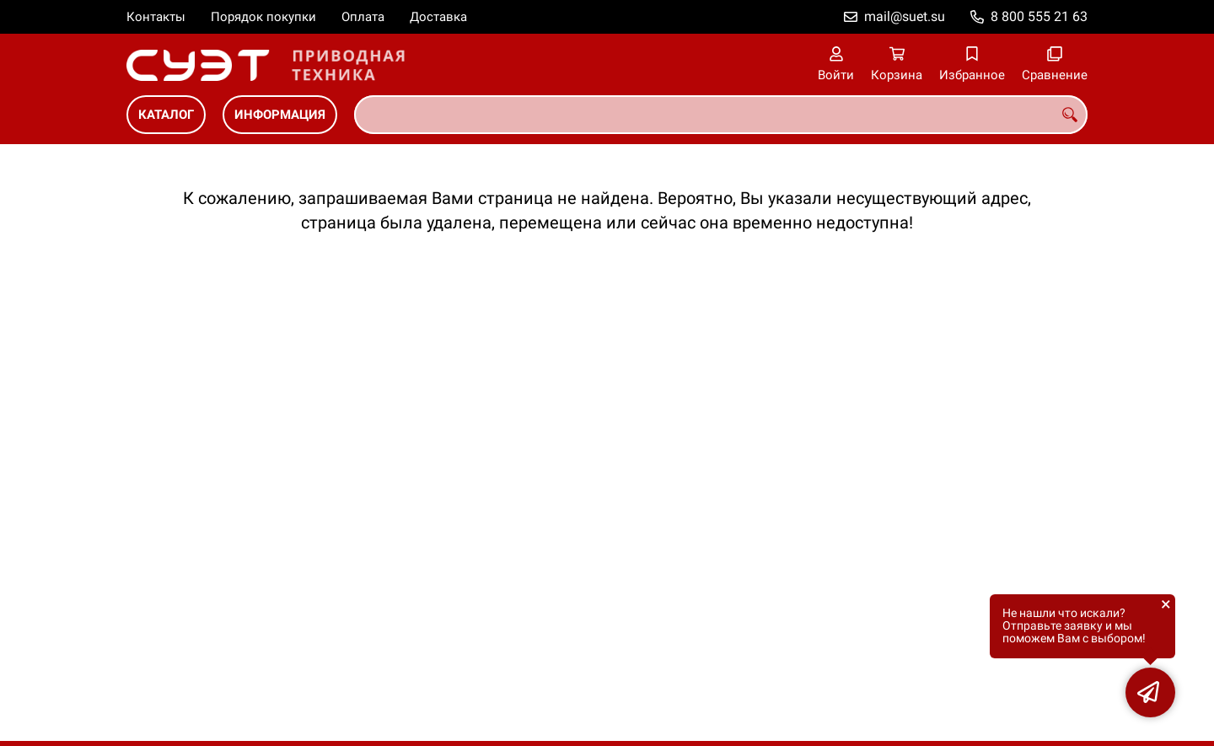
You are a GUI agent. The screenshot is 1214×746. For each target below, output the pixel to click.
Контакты (155, 16)
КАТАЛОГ (166, 114)
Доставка (438, 16)
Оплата (362, 16)
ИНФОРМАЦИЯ (279, 114)
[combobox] (721, 114)
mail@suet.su (904, 16)
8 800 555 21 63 (1039, 16)
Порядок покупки (263, 16)
